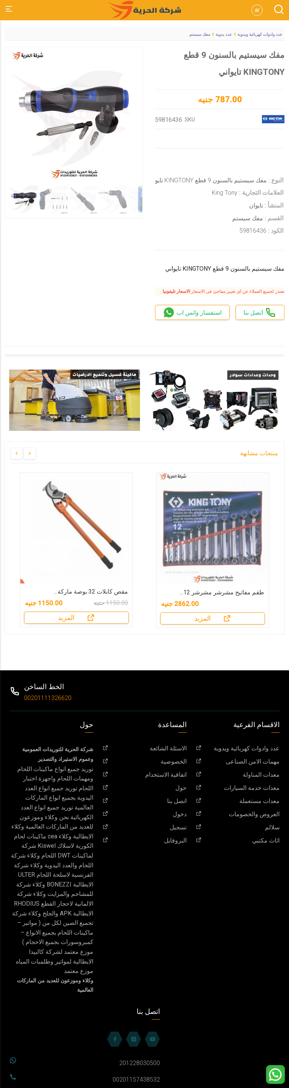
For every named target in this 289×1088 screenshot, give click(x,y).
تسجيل (144, 827)
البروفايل (144, 840)
